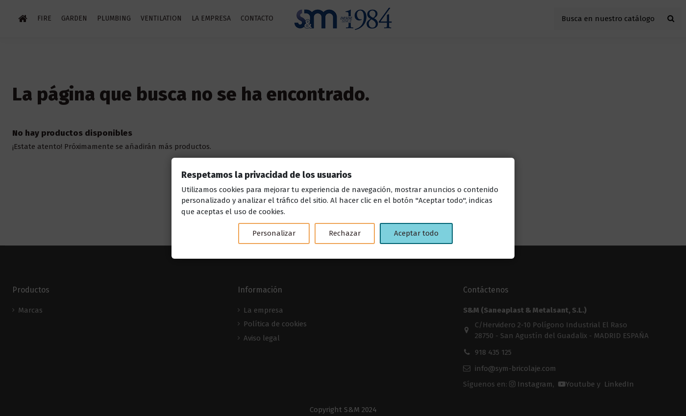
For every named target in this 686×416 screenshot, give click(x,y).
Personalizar (273, 233)
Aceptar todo (416, 233)
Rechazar (345, 233)
